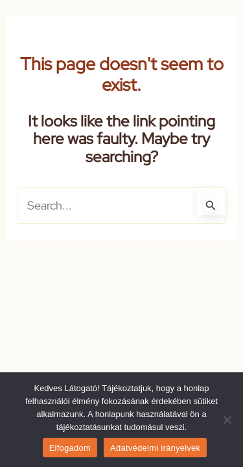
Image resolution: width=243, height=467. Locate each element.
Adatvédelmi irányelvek (155, 448)
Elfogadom (70, 448)
